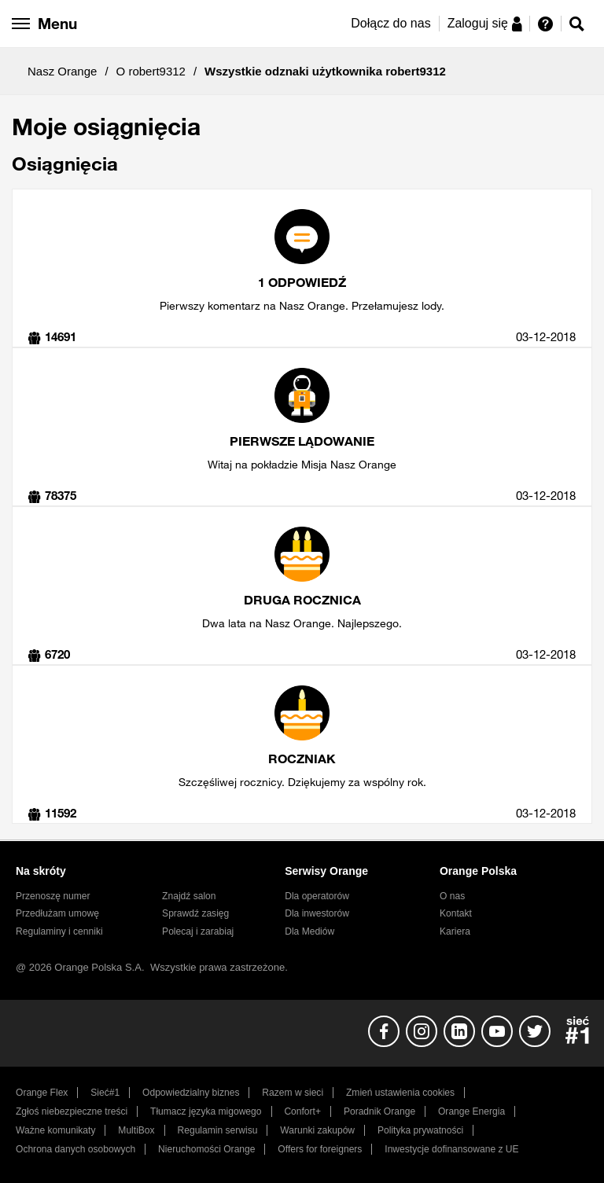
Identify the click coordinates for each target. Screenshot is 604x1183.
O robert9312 (151, 71)
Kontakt (456, 913)
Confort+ (302, 1111)
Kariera (455, 931)
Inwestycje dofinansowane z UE (451, 1149)
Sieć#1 (105, 1092)
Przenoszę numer (53, 896)
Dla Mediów (309, 931)
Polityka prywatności (420, 1130)
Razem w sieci (292, 1092)
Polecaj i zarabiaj (198, 931)
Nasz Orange (62, 71)
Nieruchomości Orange (206, 1149)
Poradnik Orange (379, 1111)
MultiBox (136, 1130)
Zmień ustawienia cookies (400, 1092)
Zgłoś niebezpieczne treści (71, 1111)
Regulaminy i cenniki (59, 931)
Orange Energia (471, 1111)
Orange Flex (42, 1092)
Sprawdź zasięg (195, 913)
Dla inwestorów (317, 913)
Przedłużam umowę (57, 913)
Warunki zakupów (317, 1130)
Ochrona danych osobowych (75, 1149)
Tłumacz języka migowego (205, 1111)
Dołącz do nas (390, 23)
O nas (452, 896)
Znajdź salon (188, 896)
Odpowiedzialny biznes (190, 1092)
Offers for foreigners (320, 1149)
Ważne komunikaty (55, 1130)
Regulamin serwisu (218, 1130)
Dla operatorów (317, 896)
